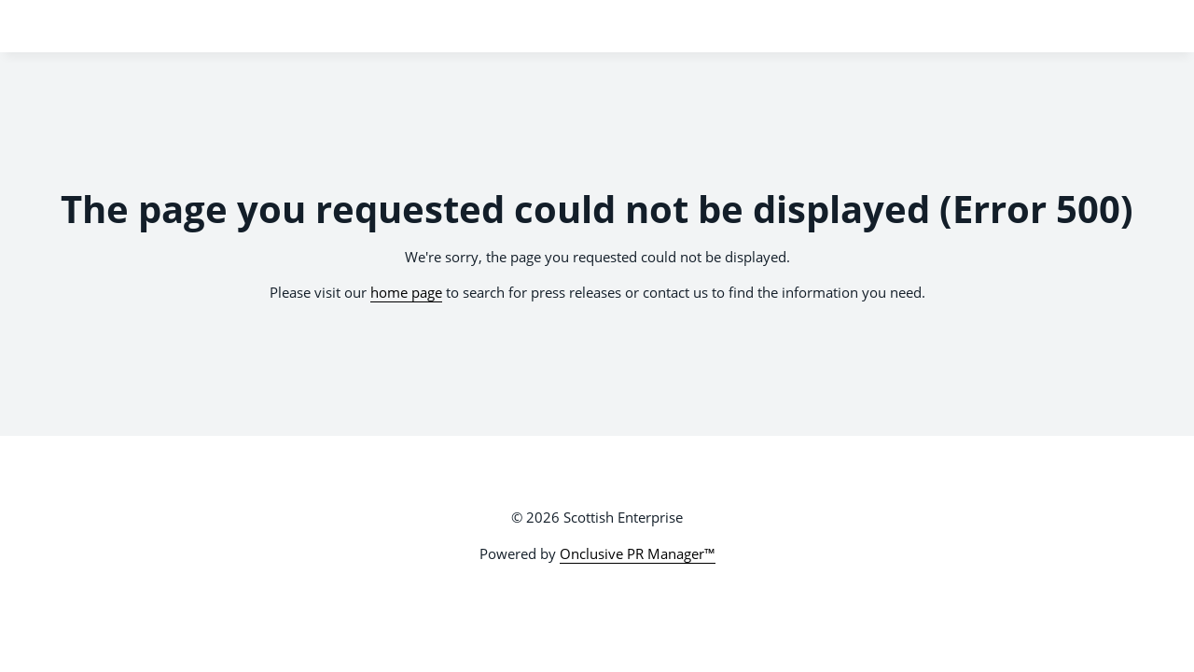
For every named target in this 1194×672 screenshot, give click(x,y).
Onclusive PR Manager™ (637, 553)
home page (406, 292)
